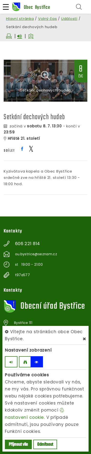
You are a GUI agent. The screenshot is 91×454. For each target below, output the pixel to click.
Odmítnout (45, 444)
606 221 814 (27, 244)
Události (69, 18)
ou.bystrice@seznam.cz (36, 254)
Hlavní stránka (20, 18)
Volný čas (47, 18)
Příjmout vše (18, 444)
